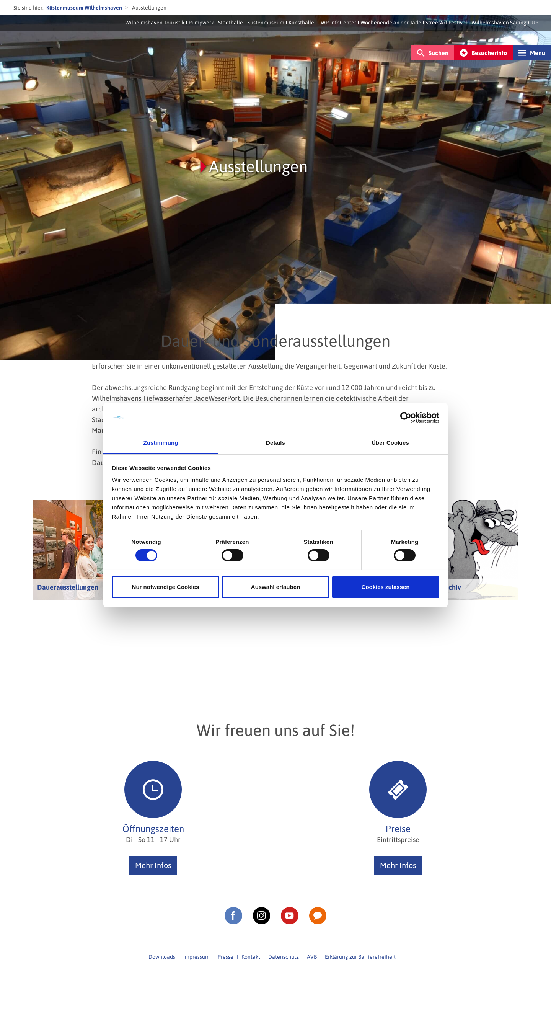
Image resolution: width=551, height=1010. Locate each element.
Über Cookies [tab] (390, 442)
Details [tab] (275, 442)
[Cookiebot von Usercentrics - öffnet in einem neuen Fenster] (405, 417)
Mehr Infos (153, 865)
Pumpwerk (201, 23)
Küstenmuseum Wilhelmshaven (84, 8)
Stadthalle (230, 23)
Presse (225, 957)
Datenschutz (283, 957)
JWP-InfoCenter (337, 23)
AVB (312, 957)
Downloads (161, 957)
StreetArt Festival (446, 23)
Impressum (196, 957)
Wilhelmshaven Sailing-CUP (504, 23)
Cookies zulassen (386, 587)
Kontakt (250, 957)
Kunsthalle (301, 23)
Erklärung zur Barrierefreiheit (360, 957)
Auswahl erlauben (275, 587)
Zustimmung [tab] (160, 442)
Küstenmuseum (265, 23)
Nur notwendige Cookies (165, 587)
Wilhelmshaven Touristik (154, 23)
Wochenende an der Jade (390, 23)
